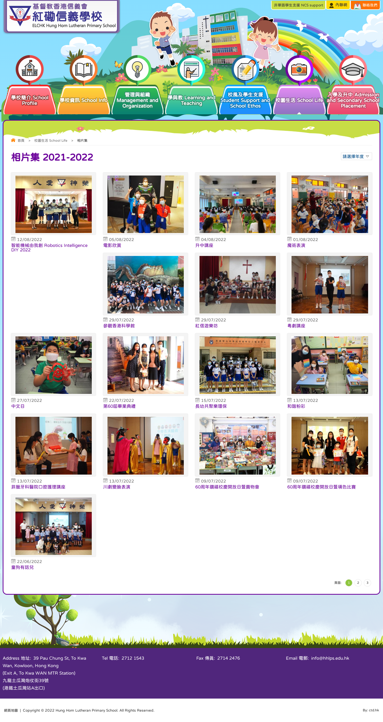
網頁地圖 (11, 710)
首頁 (21, 140)
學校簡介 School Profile (30, 95)
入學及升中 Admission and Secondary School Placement (353, 96)
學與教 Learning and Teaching (191, 95)
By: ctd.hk (370, 710)
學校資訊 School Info (84, 93)
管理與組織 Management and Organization (138, 96)
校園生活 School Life (299, 93)
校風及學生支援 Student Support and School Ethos (245, 96)
